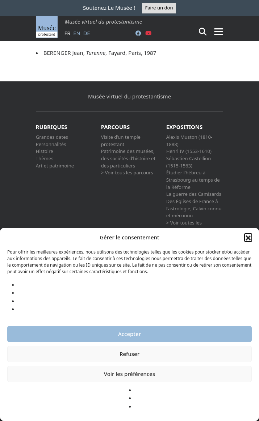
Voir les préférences (129, 373)
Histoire (44, 151)
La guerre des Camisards (193, 194)
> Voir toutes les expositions (184, 226)
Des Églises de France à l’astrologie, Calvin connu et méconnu (194, 208)
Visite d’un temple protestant (121, 140)
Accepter (129, 333)
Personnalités (51, 144)
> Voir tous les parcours (127, 172)
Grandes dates (52, 137)
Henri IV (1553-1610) (189, 151)
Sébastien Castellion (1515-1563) (188, 162)
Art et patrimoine (55, 165)
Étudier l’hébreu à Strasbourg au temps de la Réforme (193, 179)
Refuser (129, 353)
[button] (248, 237)
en (76, 33)
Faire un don (159, 7)
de (86, 33)
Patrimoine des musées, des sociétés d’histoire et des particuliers (128, 158)
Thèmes (45, 158)
